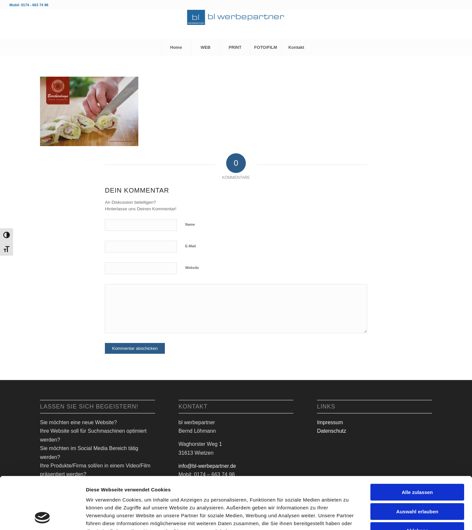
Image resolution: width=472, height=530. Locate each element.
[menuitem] (176, 47)
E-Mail (190, 246)
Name (190, 224)
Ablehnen (417, 481)
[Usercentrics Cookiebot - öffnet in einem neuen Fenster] (42, 517)
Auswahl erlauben (417, 462)
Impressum (330, 422)
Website (192, 268)
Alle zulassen (417, 443)
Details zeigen (347, 517)
